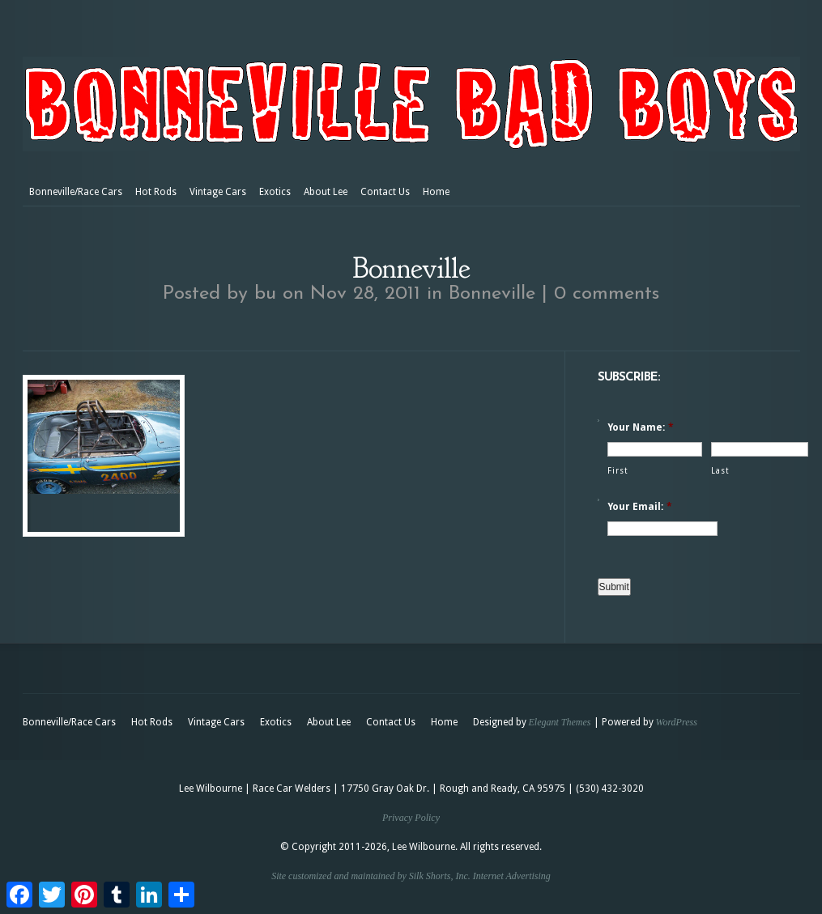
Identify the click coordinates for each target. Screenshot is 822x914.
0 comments (606, 294)
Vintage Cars (218, 192)
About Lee (325, 192)
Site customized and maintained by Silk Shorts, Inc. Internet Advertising (411, 876)
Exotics (275, 192)
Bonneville (492, 294)
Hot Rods (156, 192)
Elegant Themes (560, 722)
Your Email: (639, 506)
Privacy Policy (411, 817)
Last (720, 470)
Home (436, 192)
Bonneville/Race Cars (75, 192)
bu (265, 294)
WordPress (676, 722)
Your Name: (640, 427)
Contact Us (385, 192)
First (617, 470)
